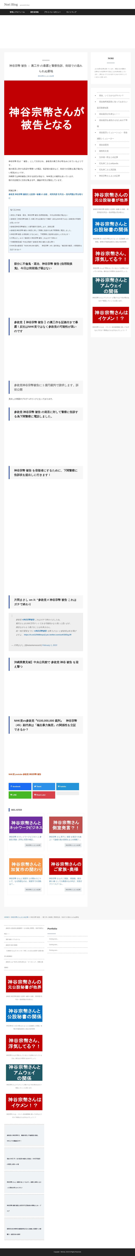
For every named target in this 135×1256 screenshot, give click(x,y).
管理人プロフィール (17, 12)
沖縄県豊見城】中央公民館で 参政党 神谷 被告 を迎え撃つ (32, 242)
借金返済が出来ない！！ (109, 114)
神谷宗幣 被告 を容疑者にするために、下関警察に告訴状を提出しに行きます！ (40, 234)
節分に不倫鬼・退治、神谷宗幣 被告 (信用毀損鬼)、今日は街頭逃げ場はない (39, 215)
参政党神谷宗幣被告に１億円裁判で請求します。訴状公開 (32, 227)
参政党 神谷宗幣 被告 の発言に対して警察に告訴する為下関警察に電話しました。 (41, 230)
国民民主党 (104, 151)
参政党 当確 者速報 (11, 945)
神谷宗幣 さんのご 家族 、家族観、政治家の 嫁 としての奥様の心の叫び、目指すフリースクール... (65, 881)
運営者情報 (34, 12)
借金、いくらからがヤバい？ (111, 95)
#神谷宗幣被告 (28, 620)
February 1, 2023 (49, 645)
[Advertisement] (67, 31)
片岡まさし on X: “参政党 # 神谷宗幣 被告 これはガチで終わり (34, 238)
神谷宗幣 (33, 774)
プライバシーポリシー (52, 12)
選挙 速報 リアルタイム (13, 939)
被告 (39, 774)
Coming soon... (53, 939)
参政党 (26, 774)
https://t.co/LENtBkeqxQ (35, 635)
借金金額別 (104, 145)
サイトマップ (71, 12)
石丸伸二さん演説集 (107, 170)
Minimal (63, 1252)
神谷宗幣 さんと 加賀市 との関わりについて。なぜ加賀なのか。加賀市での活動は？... (25, 881)
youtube (19, 774)
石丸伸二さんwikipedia (108, 163)
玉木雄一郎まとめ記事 (108, 157)
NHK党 (12, 774)
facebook (15, 786)
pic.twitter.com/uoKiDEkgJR (58, 635)
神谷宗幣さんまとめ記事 (46, 76)
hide (18, 210)
